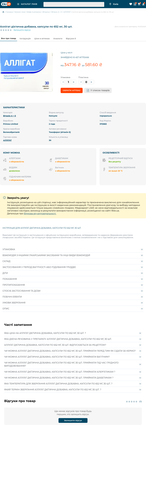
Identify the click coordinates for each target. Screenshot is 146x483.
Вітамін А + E (9, 116)
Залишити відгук (22, 30)
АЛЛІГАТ (7, 140)
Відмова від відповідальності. (40, 213)
